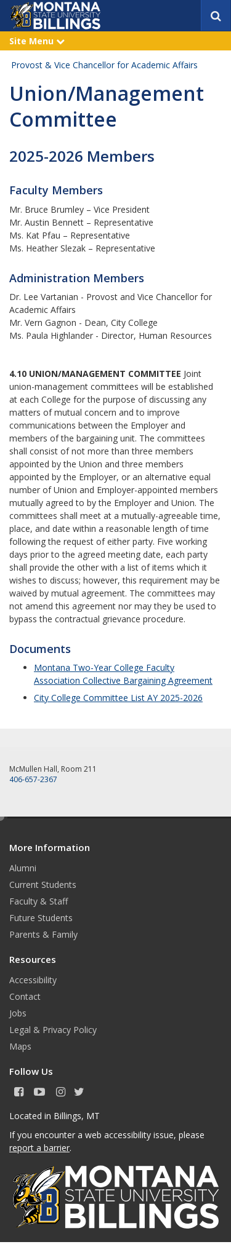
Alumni (22, 868)
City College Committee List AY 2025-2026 (118, 697)
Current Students (42, 884)
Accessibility (33, 980)
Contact (25, 996)
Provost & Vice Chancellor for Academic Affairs (104, 65)
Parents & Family (43, 934)
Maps (20, 1046)
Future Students (41, 918)
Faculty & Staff (38, 901)
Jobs (17, 1013)
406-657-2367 (33, 779)
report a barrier (39, 1148)
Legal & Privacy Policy (53, 1029)
